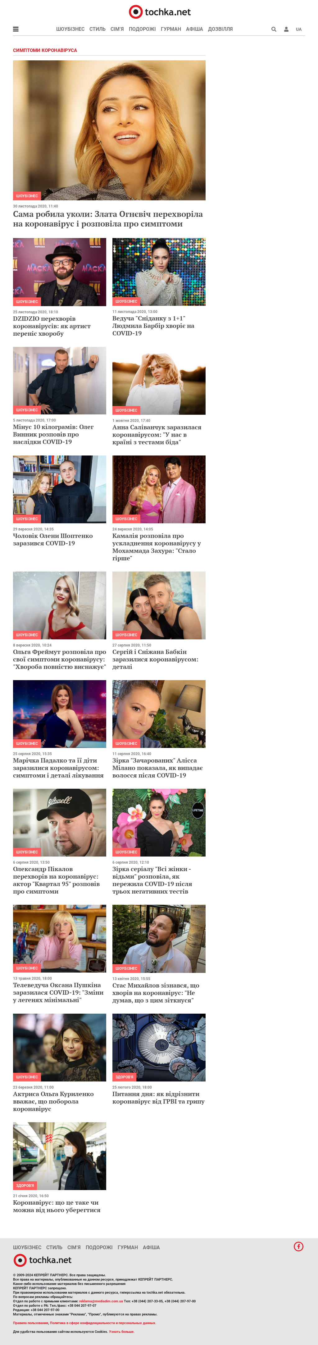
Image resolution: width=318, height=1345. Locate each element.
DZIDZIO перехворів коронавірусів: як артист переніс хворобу (52, 326)
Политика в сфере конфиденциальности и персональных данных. (103, 1323)
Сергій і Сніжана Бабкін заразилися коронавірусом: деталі (155, 659)
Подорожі (142, 29)
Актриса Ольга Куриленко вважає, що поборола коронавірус (53, 1101)
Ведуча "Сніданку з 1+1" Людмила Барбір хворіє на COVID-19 (153, 325)
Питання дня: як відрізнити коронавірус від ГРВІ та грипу (158, 1097)
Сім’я (117, 29)
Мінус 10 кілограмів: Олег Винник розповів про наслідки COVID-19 (53, 434)
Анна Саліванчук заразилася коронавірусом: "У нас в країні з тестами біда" (157, 434)
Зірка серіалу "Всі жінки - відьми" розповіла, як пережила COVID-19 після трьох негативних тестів (152, 880)
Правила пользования (30, 1323)
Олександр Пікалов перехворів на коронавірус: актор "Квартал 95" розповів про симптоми (56, 880)
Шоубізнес (70, 29)
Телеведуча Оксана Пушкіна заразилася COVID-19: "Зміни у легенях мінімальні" (58, 992)
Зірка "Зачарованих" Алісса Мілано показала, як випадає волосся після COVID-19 (157, 767)
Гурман (171, 29)
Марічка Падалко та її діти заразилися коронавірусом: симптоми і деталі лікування (58, 767)
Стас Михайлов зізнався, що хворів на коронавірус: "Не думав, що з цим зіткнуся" (155, 992)
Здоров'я (124, 1077)
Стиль (97, 29)
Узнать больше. (121, 1332)
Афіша (194, 29)
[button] (286, 29)
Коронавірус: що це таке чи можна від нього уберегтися (57, 1206)
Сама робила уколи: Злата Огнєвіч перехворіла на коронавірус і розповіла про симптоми (108, 218)
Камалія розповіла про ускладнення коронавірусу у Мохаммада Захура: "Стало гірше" (156, 546)
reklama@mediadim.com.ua (101, 1301)
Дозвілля (220, 29)
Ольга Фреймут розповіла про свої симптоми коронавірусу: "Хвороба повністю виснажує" (59, 659)
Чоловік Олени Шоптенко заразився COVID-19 (53, 539)
